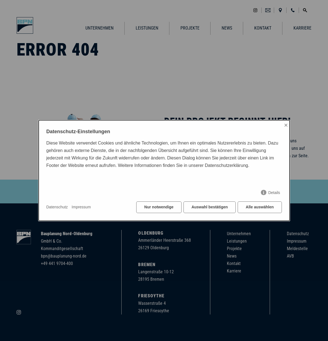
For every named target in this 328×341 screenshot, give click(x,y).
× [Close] (286, 125)
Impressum (81, 207)
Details (274, 192)
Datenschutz (57, 207)
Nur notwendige (159, 207)
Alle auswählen (260, 207)
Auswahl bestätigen (209, 207)
